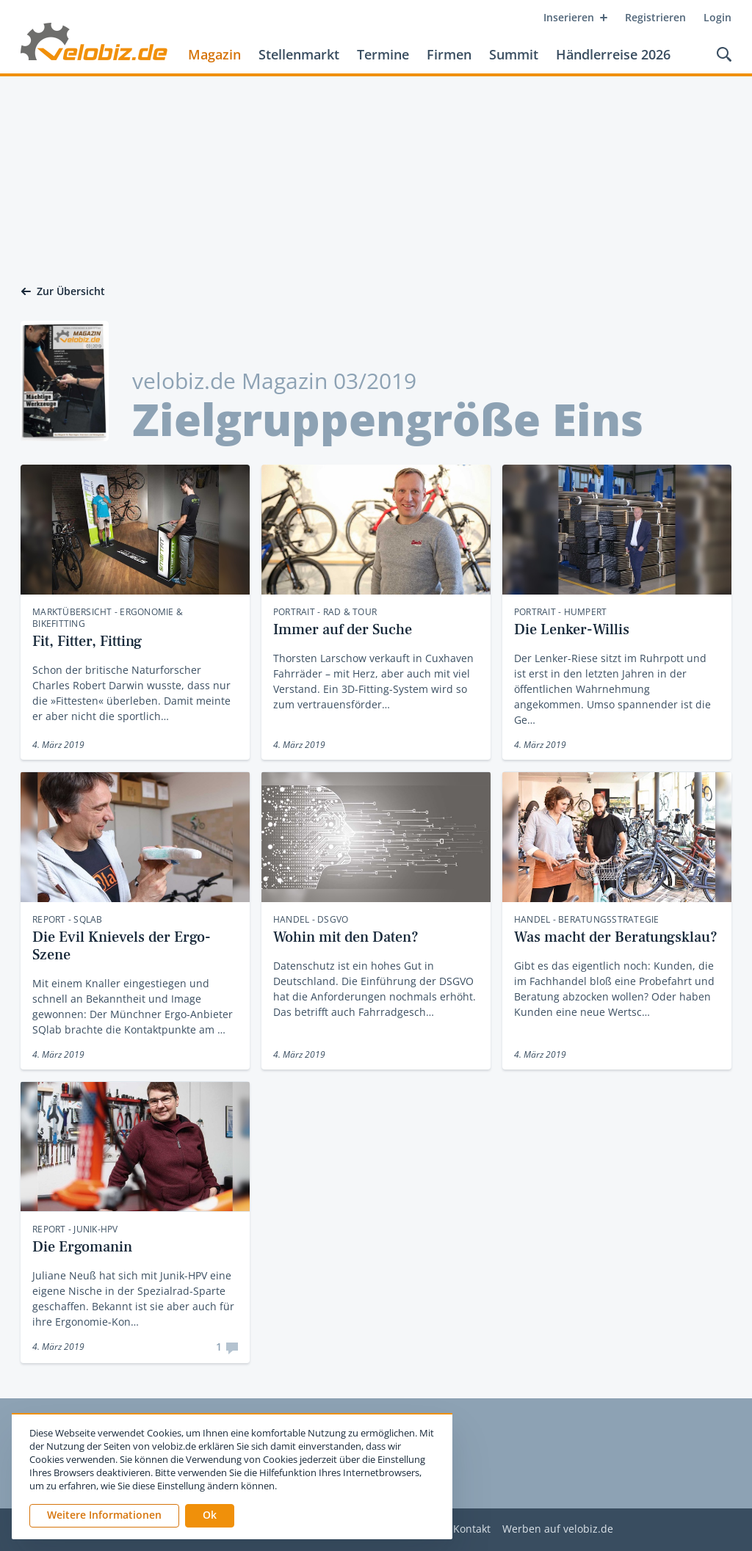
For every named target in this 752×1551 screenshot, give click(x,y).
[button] (209, 1516)
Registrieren (655, 17)
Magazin (214, 54)
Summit (513, 54)
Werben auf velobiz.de (557, 1529)
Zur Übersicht (63, 291)
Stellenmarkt (298, 54)
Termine (383, 54)
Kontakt (472, 1529)
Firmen (449, 54)
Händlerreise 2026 (613, 54)
